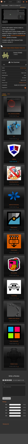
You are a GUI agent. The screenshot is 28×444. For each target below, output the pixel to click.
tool (24, 47)
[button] (5, 2)
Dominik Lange (23, 68)
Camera (4, 47)
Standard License (22, 82)
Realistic (17, 47)
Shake (21, 47)
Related (4, 93)
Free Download (14, 62)
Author (8, 93)
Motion (12, 47)
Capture (9, 47)
